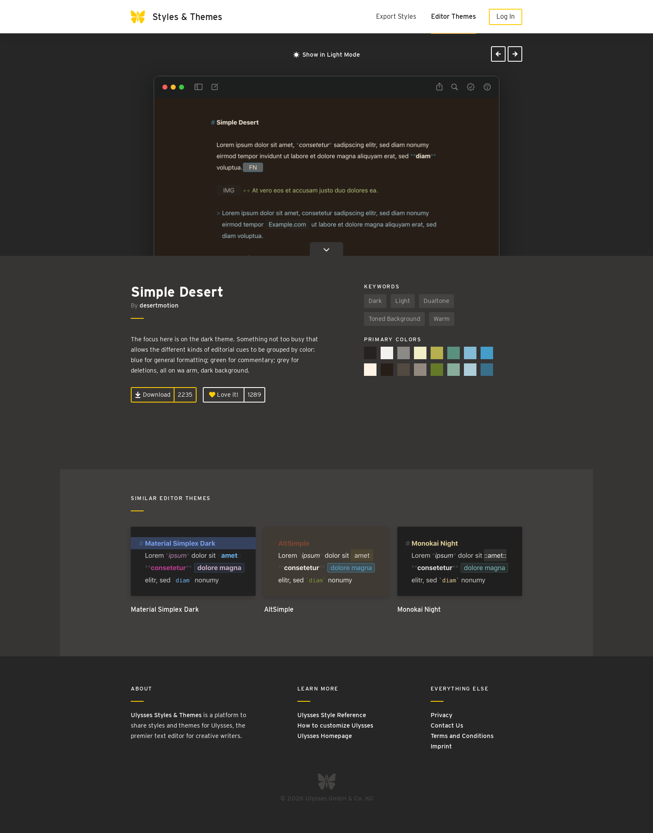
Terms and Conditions (462, 736)
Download (152, 394)
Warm (442, 319)
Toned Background (394, 319)
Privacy (441, 715)
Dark (375, 301)
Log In (505, 16)
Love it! (223, 394)
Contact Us (447, 725)
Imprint (441, 746)
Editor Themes (453, 16)
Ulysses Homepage (324, 736)
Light (402, 301)
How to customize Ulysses (335, 725)
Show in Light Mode (326, 54)
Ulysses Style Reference (331, 715)
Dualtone (436, 301)
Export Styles (396, 16)
